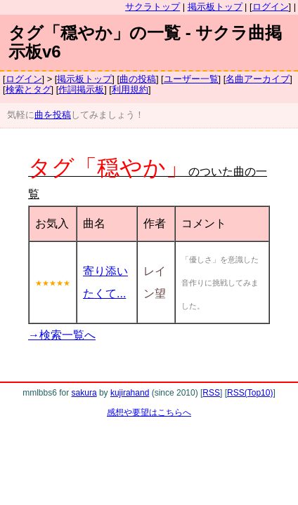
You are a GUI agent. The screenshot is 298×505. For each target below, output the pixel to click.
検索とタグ (28, 89)
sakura (84, 393)
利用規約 (130, 89)
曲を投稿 (52, 114)
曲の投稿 (137, 79)
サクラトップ (152, 6)
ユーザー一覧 (191, 79)
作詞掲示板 (81, 89)
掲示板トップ (215, 6)
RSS (211, 393)
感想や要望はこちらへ (149, 412)
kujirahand (129, 393)
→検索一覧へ (62, 335)
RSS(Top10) (250, 393)
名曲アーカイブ (258, 79)
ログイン (270, 6)
